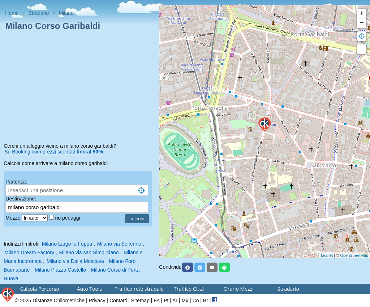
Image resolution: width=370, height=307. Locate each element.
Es (156, 300)
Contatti (118, 300)
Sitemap (140, 300)
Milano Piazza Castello (60, 270)
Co (196, 300)
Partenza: (16, 182)
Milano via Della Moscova (75, 261)
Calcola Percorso (39, 288)
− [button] (362, 23)
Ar (174, 300)
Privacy (97, 300)
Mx (184, 300)
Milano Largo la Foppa (67, 244)
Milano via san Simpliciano (89, 252)
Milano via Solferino (119, 244)
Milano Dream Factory (29, 252)
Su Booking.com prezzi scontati (53, 152)
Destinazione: (20, 199)
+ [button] (362, 13)
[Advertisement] (79, 88)
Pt (166, 300)
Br (205, 300)
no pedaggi (68, 218)
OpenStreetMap (354, 255)
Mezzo (13, 218)
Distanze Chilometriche (59, 300)
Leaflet (327, 255)
